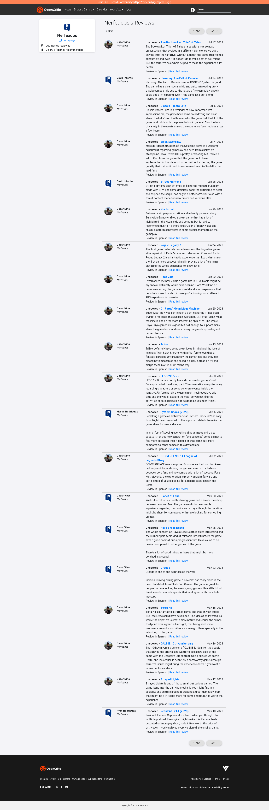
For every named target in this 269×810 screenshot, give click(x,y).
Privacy (225, 779)
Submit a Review (48, 779)
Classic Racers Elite (173, 106)
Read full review (178, 71)
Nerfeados (122, 45)
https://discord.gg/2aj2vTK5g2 (152, 2)
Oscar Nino (123, 42)
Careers (207, 779)
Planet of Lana (170, 496)
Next (214, 31)
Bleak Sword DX (171, 141)
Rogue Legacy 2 (171, 245)
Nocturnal (167, 209)
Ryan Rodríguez (126, 710)
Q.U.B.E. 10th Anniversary (177, 643)
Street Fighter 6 (171, 181)
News (68, 9)
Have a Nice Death (172, 527)
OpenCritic (186, 787)
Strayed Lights (170, 679)
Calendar (103, 9)
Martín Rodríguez (127, 411)
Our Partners (64, 779)
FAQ (129, 9)
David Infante (125, 77)
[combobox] (214, 9)
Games (83, 9)
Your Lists (117, 9)
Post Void (167, 277)
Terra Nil (166, 607)
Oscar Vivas (124, 495)
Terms (216, 779)
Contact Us (109, 779)
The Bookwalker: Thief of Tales (181, 42)
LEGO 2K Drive (170, 376)
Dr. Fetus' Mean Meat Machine (180, 308)
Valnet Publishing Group (217, 787)
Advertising (196, 779)
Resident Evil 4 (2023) (175, 711)
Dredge (165, 567)
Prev (196, 31)
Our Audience (78, 779)
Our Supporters (94, 779)
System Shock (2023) (175, 412)
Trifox (164, 344)
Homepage (67, 40)
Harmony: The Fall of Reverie (179, 78)
